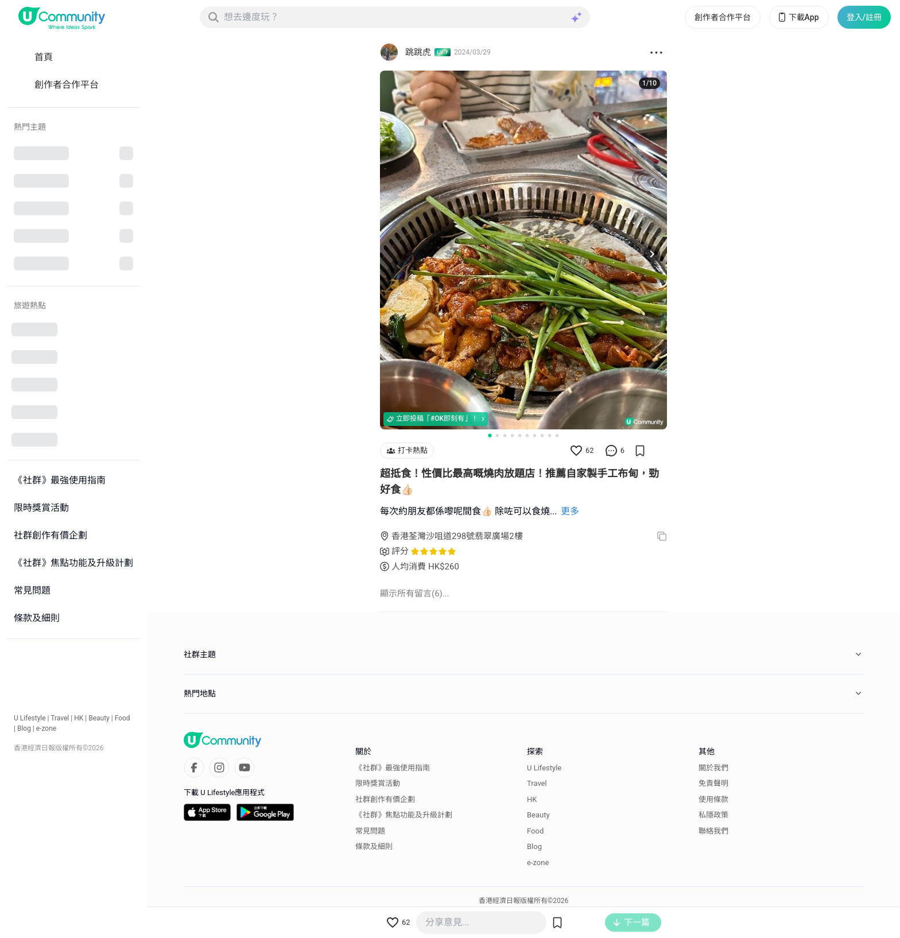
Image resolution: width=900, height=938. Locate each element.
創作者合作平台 (723, 17)
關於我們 (713, 767)
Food (122, 718)
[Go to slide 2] (497, 435)
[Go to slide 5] (519, 435)
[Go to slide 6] (527, 435)
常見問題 (370, 831)
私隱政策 (713, 815)
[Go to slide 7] (534, 435)
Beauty (99, 718)
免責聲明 (713, 783)
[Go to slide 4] (512, 435)
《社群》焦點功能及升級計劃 (403, 815)
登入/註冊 (864, 17)
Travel (60, 718)
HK (78, 718)
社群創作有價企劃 (385, 799)
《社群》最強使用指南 (392, 767)
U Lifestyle (30, 718)
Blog (24, 728)
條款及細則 (374, 846)
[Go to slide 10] (557, 435)
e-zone (46, 728)
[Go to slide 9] (549, 435)
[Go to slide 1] (489, 435)
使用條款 (713, 799)
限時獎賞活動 (377, 783)
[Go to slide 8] (542, 435)
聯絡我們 (713, 831)
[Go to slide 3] (504, 435)
